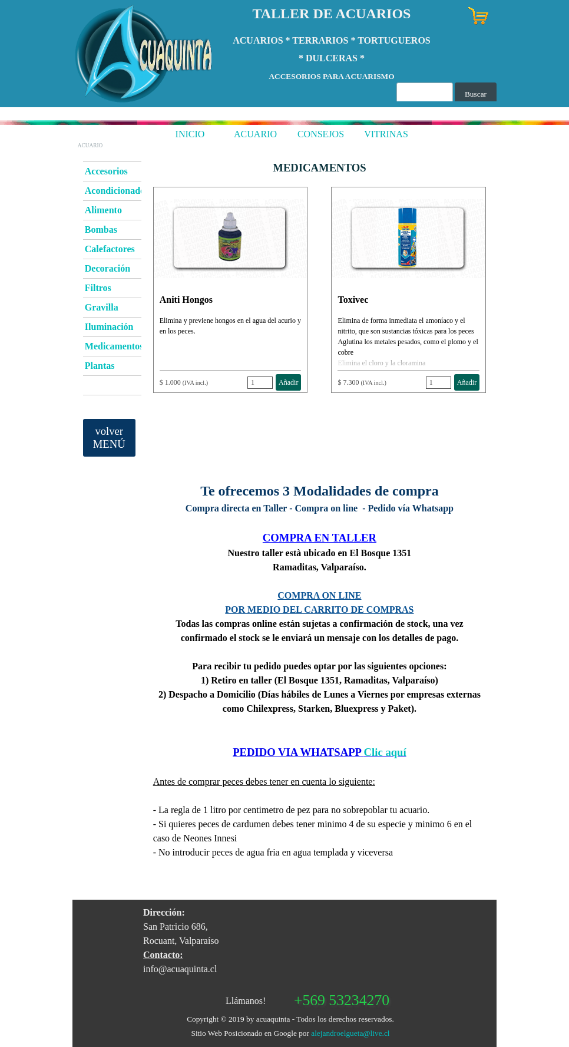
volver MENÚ (109, 437)
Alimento (103, 210)
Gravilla (101, 307)
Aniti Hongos (186, 300)
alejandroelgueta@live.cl (350, 1033)
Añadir (288, 382)
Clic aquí (385, 752)
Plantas (100, 366)
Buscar (476, 94)
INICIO (190, 134)
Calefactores (110, 249)
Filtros (98, 288)
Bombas (101, 229)
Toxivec (353, 300)
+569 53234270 (341, 1000)
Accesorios (106, 171)
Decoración (107, 268)
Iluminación (109, 327)
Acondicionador (117, 191)
